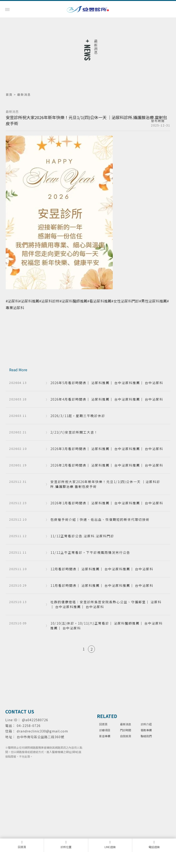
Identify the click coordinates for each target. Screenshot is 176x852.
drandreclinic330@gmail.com (42, 731)
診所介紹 (146, 724)
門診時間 (125, 730)
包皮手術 (112, 700)
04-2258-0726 (29, 725)
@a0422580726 (35, 720)
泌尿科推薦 (23, 700)
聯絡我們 (146, 736)
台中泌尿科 (55, 700)
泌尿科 (9, 700)
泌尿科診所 (39, 700)
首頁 (9, 94)
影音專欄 (104, 736)
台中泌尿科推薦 (73, 700)
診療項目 (104, 730)
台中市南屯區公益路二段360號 (40, 737)
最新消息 (125, 724)
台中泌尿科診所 (95, 700)
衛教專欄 (146, 730)
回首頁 (103, 724)
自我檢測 (125, 736)
